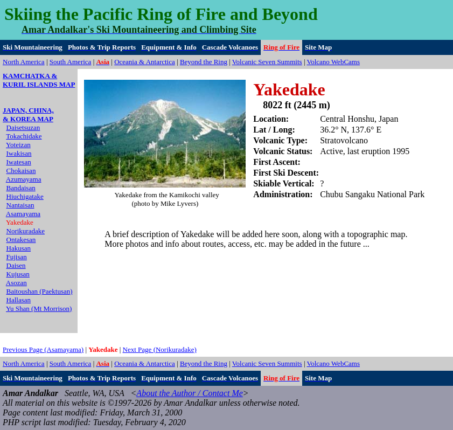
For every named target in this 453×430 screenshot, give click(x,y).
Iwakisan (19, 153)
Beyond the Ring (203, 62)
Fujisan (16, 257)
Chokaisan (21, 171)
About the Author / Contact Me (189, 393)
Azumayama (23, 179)
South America (71, 62)
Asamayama (23, 214)
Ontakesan (21, 239)
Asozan (16, 283)
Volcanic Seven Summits (267, 62)
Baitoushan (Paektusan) (39, 291)
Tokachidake (23, 136)
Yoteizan (18, 145)
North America (24, 62)
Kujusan (18, 274)
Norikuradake (25, 231)
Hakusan (18, 248)
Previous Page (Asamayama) (43, 349)
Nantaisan (20, 205)
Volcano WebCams (333, 62)
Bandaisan (21, 188)
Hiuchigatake (25, 196)
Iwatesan (18, 162)
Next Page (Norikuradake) (160, 349)
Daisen (16, 265)
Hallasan (18, 300)
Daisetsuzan (23, 127)
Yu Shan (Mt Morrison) (39, 308)
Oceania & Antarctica (144, 62)
